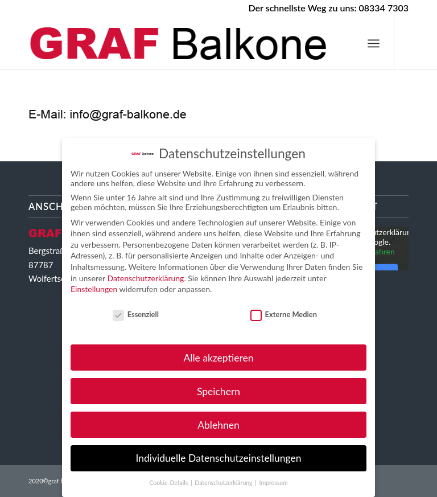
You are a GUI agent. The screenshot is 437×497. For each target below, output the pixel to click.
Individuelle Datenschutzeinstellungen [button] (219, 458)
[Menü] (374, 43)
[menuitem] (374, 43)
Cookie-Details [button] (169, 482)
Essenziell (136, 314)
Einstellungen (94, 289)
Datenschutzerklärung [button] (224, 482)
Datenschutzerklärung (145, 278)
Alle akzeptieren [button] (218, 358)
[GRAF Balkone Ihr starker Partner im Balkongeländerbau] (182, 43)
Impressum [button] (273, 482)
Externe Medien (283, 314)
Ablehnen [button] (218, 425)
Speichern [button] (218, 391)
